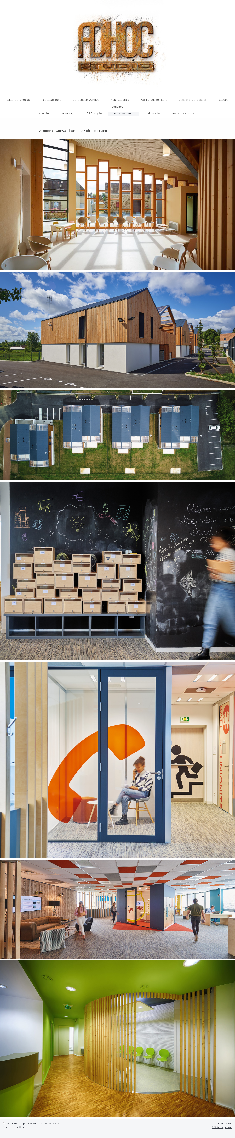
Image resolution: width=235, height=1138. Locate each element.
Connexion (225, 1123)
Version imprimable (20, 1123)
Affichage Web (222, 1127)
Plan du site (50, 1123)
